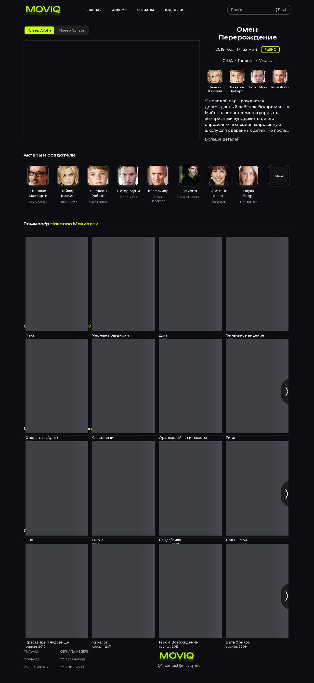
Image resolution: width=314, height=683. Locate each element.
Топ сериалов (72, 659)
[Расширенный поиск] (284, 9)
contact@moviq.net (182, 665)
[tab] (39, 30)
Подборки (173, 10)
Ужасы (266, 60)
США (227, 60)
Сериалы (31, 659)
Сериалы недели (74, 651)
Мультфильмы (36, 667)
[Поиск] (253, 9)
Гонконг (246, 60)
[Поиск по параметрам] (277, 9)
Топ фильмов (72, 667)
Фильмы (31, 651)
